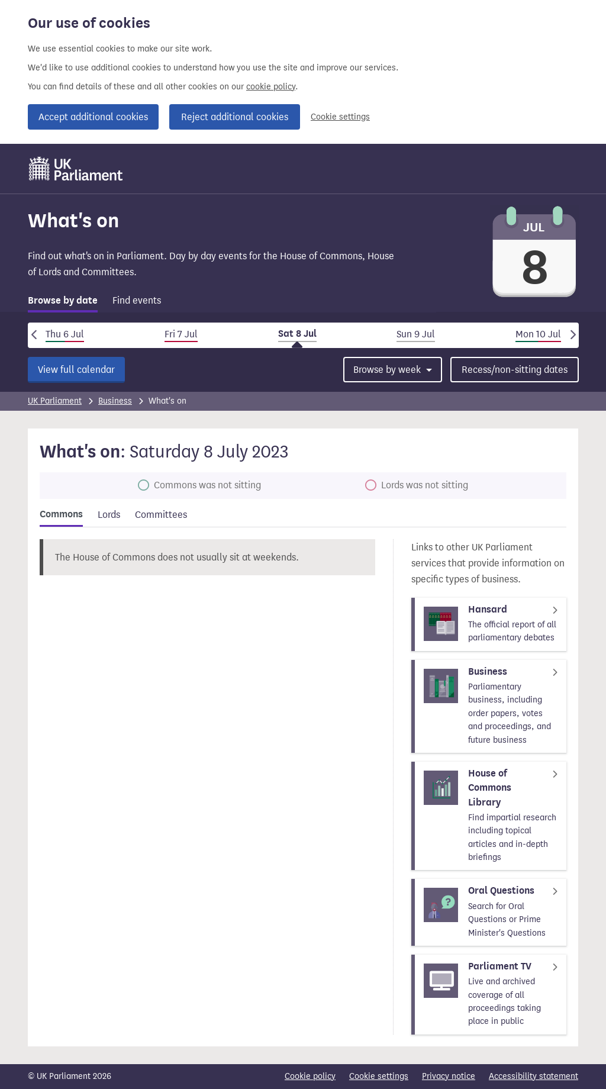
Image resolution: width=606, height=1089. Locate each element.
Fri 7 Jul (181, 334)
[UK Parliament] (76, 169)
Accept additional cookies (93, 117)
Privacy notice (448, 1076)
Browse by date (63, 301)
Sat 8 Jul (297, 334)
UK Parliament (55, 401)
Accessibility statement (533, 1076)
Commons (61, 514)
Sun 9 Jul (416, 334)
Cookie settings (340, 117)
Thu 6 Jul (65, 334)
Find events (136, 300)
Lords (109, 514)
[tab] (63, 302)
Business (115, 401)
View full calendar (76, 369)
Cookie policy (310, 1076)
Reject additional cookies (234, 117)
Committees (161, 514)
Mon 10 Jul (538, 334)
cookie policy (270, 87)
